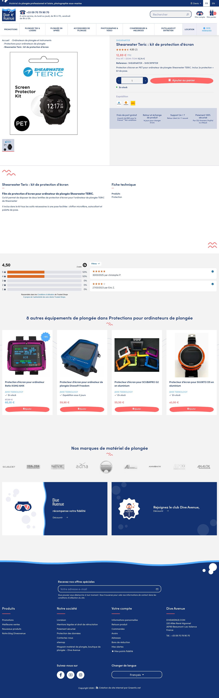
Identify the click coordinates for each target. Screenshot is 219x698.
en (213, 3)
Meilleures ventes (11, 624)
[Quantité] (132, 80)
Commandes (118, 628)
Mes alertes (117, 646)
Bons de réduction (121, 642)
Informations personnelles (125, 619)
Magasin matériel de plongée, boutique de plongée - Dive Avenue (79, 648)
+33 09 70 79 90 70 (38, 12)
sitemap (61, 642)
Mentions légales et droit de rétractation (77, 624)
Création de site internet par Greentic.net (120, 687)
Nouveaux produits (11, 628)
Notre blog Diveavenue (14, 633)
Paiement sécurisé (66, 628)
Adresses (116, 637)
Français (135, 675)
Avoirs (115, 633)
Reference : (122, 62)
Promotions (8, 619)
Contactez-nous (65, 637)
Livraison (61, 619)
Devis (194, 3)
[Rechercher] (171, 14)
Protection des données (69, 633)
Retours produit (119, 624)
